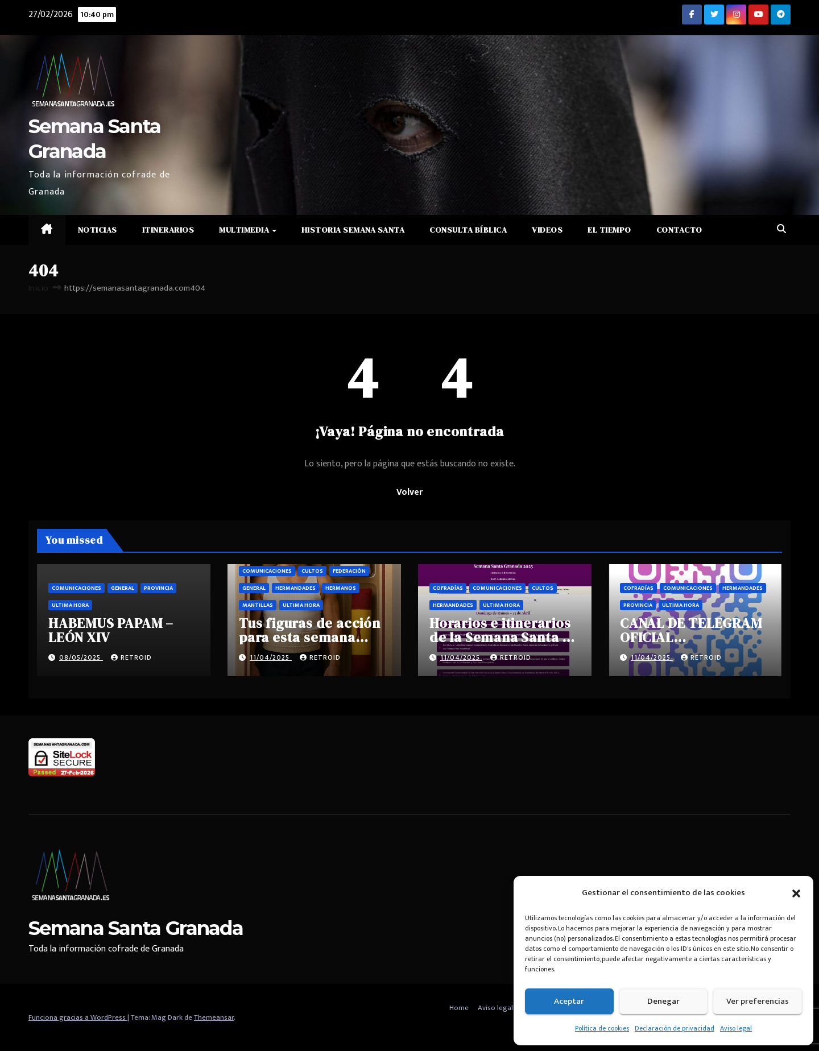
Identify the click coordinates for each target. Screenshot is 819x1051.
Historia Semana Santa (353, 229)
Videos (547, 229)
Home (459, 1008)
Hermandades (295, 588)
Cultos (312, 571)
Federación (349, 571)
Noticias (97, 229)
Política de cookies (602, 1028)
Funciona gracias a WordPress (77, 1017)
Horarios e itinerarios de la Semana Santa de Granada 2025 (504, 637)
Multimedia (245, 229)
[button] (796, 893)
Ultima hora (70, 605)
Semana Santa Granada (135, 928)
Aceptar (569, 1001)
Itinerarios (168, 229)
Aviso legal (736, 1028)
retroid (131, 657)
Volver (409, 492)
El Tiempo (609, 229)
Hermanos (340, 588)
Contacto (679, 229)
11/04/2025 (271, 657)
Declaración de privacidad (674, 1028)
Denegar (663, 1001)
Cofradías (448, 588)
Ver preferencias (757, 1001)
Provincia (158, 588)
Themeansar (214, 1017)
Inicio (38, 288)
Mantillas (257, 605)
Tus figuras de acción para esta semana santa (309, 637)
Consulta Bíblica (468, 229)
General (122, 588)
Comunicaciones (76, 588)
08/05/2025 (81, 657)
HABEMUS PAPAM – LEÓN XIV (110, 630)
